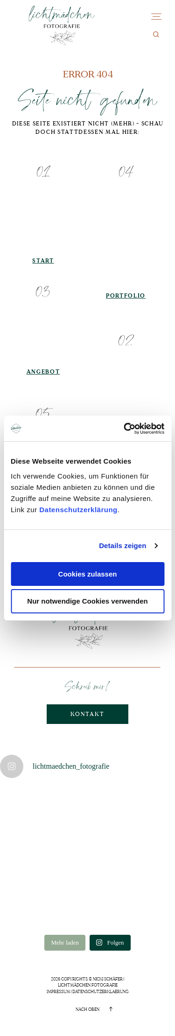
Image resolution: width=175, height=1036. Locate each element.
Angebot (43, 371)
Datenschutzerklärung (78, 510)
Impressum (58, 991)
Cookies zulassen (87, 574)
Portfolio (126, 295)
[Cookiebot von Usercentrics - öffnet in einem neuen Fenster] (124, 429)
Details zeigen (122, 545)
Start (43, 260)
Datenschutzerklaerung (100, 991)
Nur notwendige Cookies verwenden (87, 601)
